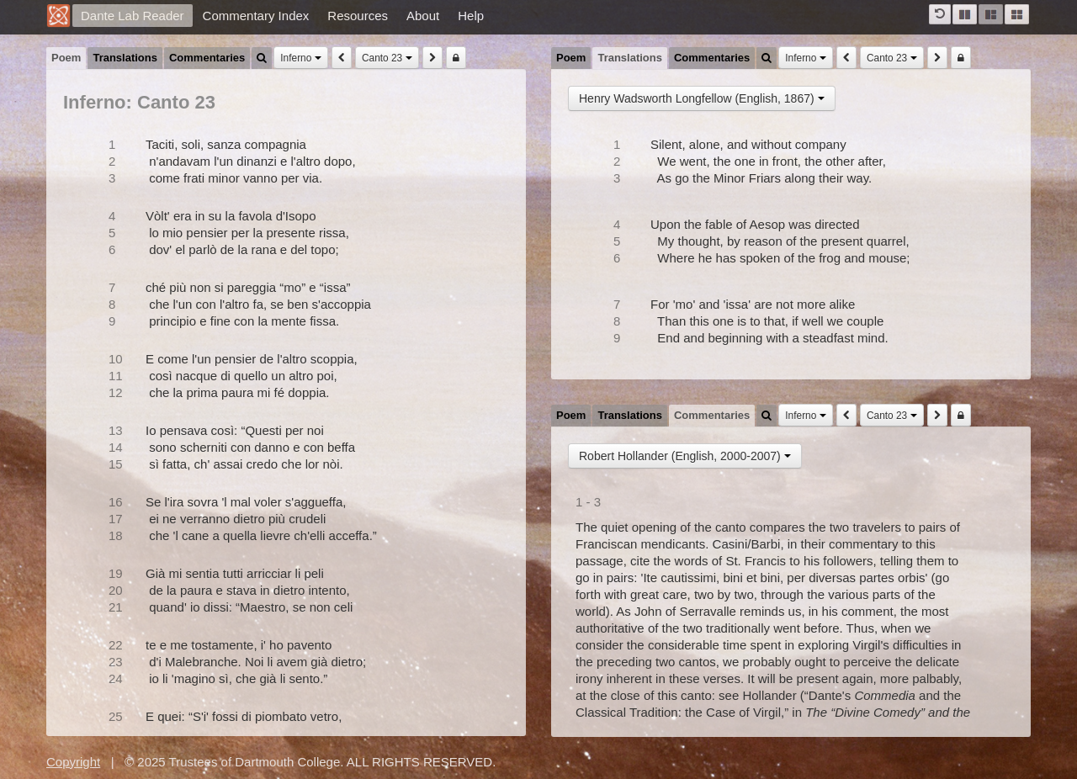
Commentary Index (256, 15)
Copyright (73, 762)
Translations (125, 57)
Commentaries (207, 57)
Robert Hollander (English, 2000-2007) (685, 456)
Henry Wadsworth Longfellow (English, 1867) (702, 98)
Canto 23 (387, 58)
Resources (357, 15)
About (422, 15)
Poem (66, 57)
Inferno (300, 58)
